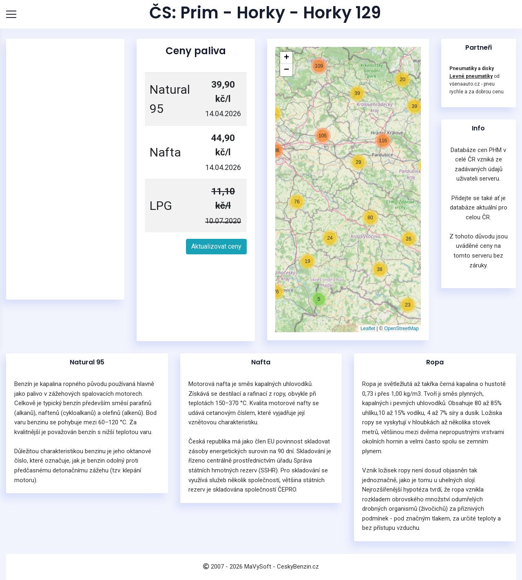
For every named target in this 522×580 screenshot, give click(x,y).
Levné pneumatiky (471, 76)
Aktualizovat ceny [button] (216, 246)
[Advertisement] (65, 169)
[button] (313, 251)
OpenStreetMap (401, 328)
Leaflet (368, 328)
